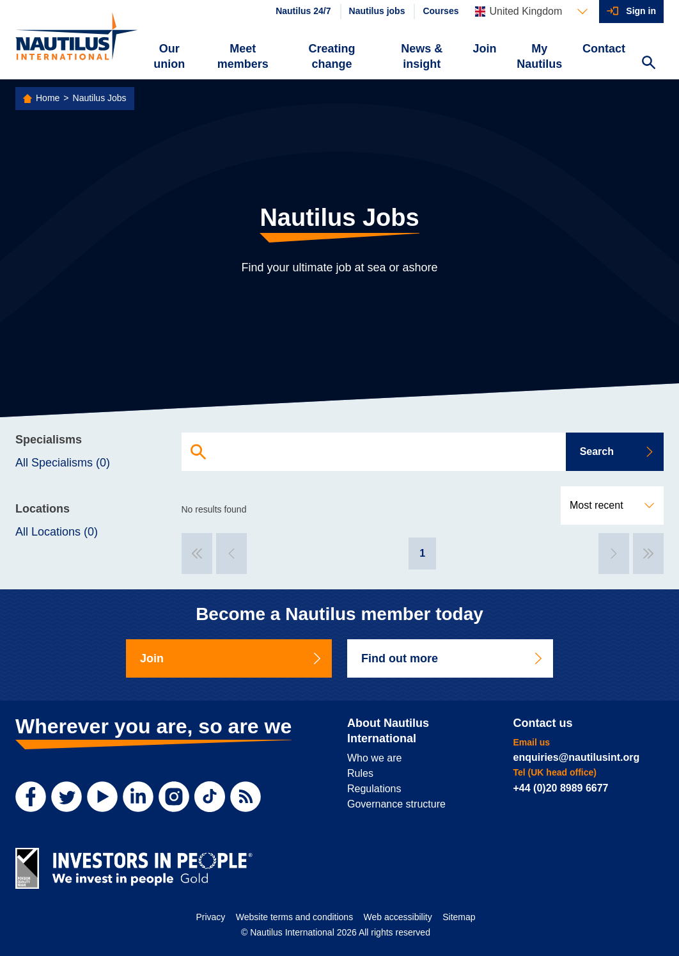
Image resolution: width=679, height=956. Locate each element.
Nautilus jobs (377, 11)
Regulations (374, 788)
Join (484, 48)
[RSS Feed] (245, 796)
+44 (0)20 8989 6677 (561, 788)
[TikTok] (209, 796)
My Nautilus (539, 56)
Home (47, 98)
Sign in (641, 11)
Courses (440, 11)
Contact (603, 48)
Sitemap (458, 917)
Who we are (374, 758)
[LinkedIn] (138, 796)
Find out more (452, 658)
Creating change (332, 56)
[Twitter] (66, 796)
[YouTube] (102, 796)
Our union (169, 56)
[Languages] (531, 11)
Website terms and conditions (294, 917)
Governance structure (396, 804)
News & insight (421, 56)
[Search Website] (648, 64)
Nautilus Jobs (100, 98)
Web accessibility (398, 917)
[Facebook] (30, 796)
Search (617, 451)
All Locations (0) (56, 531)
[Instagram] (174, 796)
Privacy (210, 917)
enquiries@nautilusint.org (576, 757)
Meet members (243, 56)
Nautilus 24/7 (303, 11)
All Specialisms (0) (62, 462)
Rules (360, 773)
